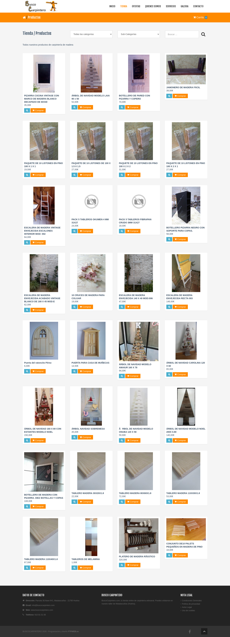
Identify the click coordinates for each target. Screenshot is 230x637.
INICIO (112, 6)
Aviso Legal (187, 607)
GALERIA (184, 6)
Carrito (200, 17)
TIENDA (123, 6)
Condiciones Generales (192, 601)
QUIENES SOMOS (153, 6)
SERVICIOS (171, 6)
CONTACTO (198, 6)
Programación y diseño (63, 631)
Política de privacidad (191, 604)
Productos (34, 17)
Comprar (38, 110)
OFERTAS (136, 6)
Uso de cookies (188, 610)
